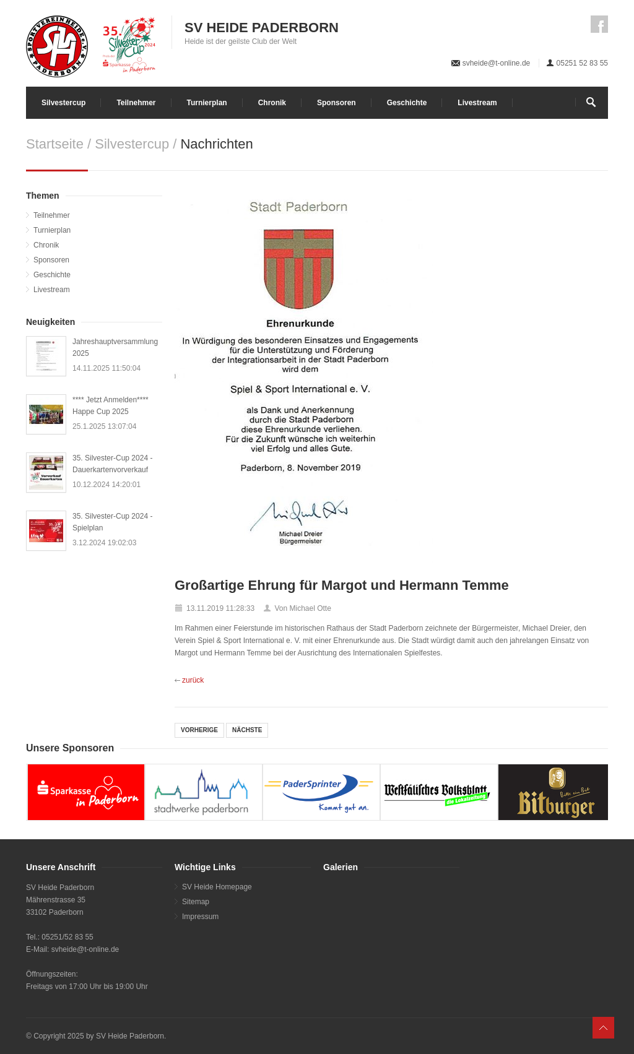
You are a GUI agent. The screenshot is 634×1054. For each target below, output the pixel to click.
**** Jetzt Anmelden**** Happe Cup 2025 (110, 405)
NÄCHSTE (247, 730)
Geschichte (407, 102)
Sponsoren (336, 102)
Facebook (599, 24)
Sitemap (195, 901)
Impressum (200, 916)
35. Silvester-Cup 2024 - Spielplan (112, 522)
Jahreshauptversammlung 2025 (115, 347)
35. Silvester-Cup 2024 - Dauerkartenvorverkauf (112, 464)
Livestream (477, 102)
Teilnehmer (135, 102)
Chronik (272, 102)
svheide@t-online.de (496, 63)
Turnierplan (207, 102)
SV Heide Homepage (217, 887)
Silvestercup (63, 102)
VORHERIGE (199, 730)
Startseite (55, 144)
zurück (193, 680)
